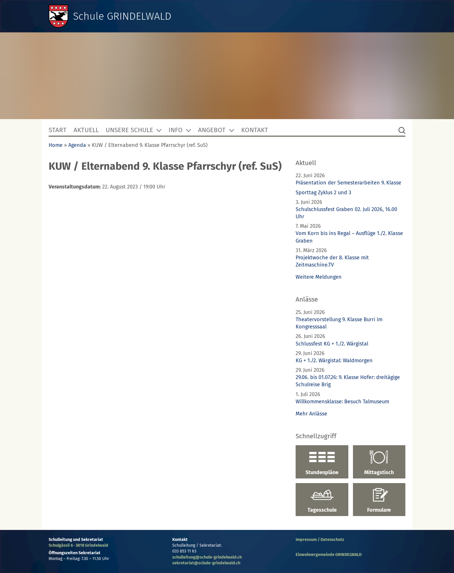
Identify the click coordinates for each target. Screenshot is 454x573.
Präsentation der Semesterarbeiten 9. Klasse (348, 183)
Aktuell (86, 130)
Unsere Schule (129, 130)
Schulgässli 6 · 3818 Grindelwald (78, 545)
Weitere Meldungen (319, 277)
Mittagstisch (379, 462)
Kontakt (254, 130)
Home (56, 145)
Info (176, 130)
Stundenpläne (322, 462)
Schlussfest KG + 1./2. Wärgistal (332, 344)
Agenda (77, 145)
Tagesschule (322, 500)
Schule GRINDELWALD (122, 16)
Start (58, 130)
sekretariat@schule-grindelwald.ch (206, 563)
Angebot (212, 130)
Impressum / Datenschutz (320, 539)
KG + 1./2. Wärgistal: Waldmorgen (334, 360)
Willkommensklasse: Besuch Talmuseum (342, 401)
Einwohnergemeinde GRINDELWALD (329, 554)
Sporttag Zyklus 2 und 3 (323, 192)
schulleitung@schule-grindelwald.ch (207, 557)
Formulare (379, 500)
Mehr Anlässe (311, 414)
